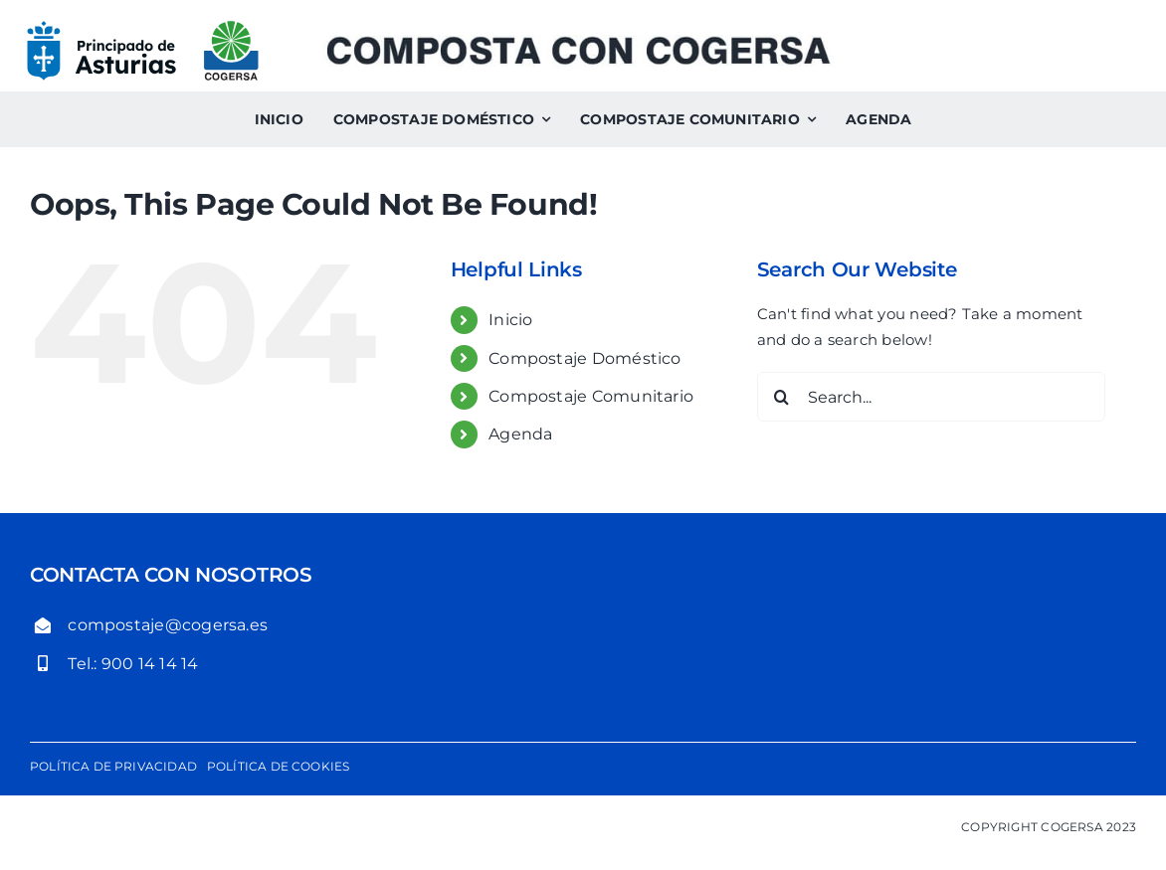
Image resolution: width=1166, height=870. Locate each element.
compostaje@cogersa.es (168, 624)
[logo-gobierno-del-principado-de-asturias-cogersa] (143, 27)
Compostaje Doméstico (584, 358)
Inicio (510, 319)
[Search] (782, 397)
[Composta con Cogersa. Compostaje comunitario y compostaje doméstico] (578, 42)
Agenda (520, 434)
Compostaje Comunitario (590, 396)
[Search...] (931, 397)
